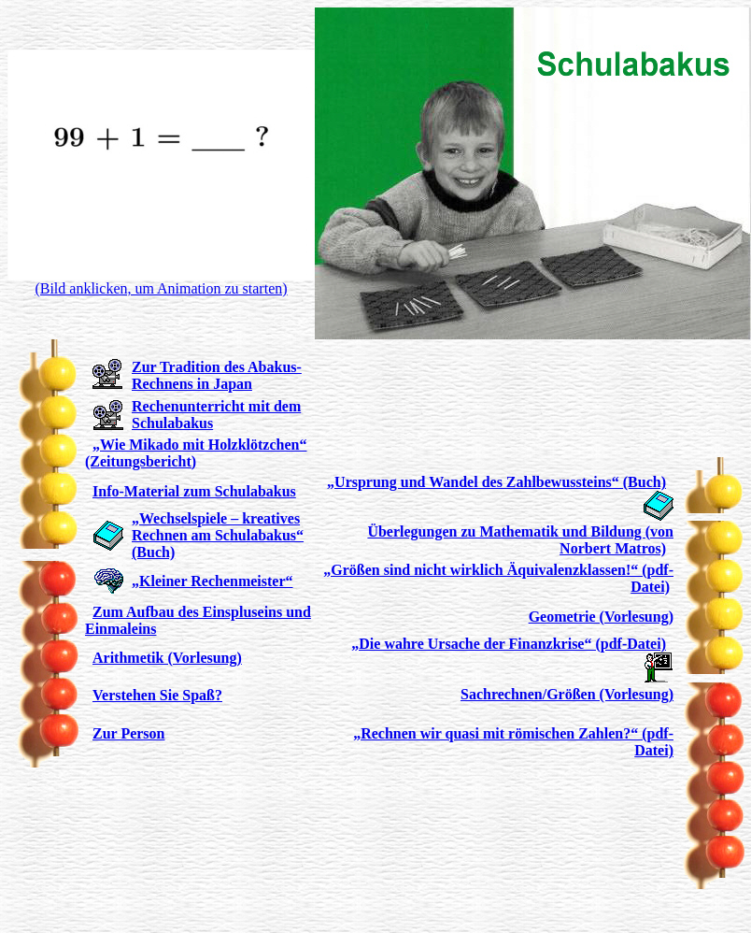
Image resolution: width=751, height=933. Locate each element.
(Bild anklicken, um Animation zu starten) (161, 288)
